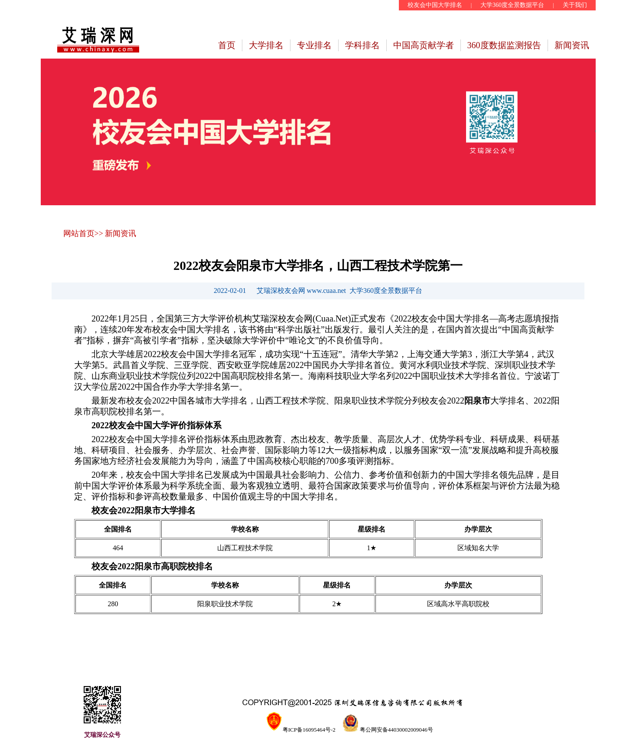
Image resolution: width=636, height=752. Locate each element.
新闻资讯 (571, 45)
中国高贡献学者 (423, 45)
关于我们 (575, 5)
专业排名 (314, 45)
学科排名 (362, 45)
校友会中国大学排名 (435, 5)
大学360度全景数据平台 (512, 5)
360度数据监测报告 (504, 45)
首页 (226, 45)
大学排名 (266, 45)
